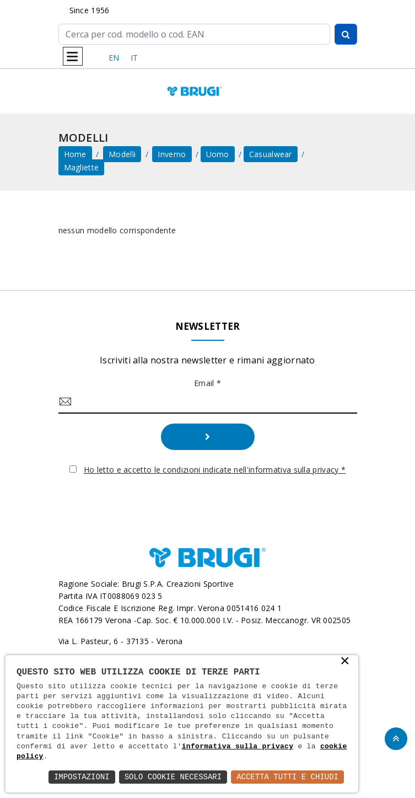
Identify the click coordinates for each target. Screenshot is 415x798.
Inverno (172, 154)
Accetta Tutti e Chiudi (287, 777)
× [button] (345, 661)
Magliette (81, 167)
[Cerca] (194, 34)
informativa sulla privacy (238, 747)
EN (114, 57)
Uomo (217, 154)
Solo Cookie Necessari (173, 777)
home (75, 154)
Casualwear (270, 154)
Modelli (122, 154)
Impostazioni (82, 777)
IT (134, 57)
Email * (207, 383)
